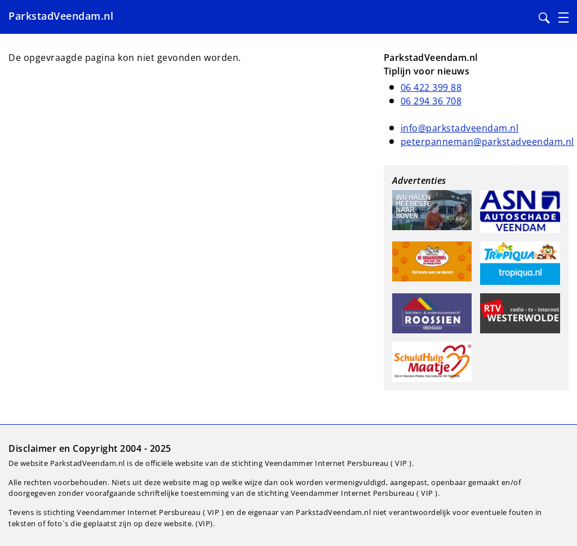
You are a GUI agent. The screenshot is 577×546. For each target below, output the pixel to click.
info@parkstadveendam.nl (460, 128)
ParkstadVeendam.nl (60, 16)
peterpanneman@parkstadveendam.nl (487, 141)
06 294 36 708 (431, 101)
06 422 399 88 (431, 87)
